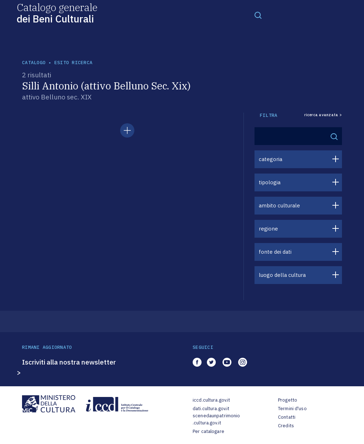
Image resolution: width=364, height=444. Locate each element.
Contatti (286, 417)
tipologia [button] (269, 182)
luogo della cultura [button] (282, 275)
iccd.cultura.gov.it (211, 400)
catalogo (34, 63)
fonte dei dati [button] (275, 251)
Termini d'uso (292, 409)
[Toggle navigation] (258, 15)
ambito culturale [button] (279, 205)
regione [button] (268, 228)
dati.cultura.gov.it (211, 409)
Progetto (287, 400)
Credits (286, 426)
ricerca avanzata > (323, 115)
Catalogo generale (57, 13)
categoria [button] (270, 159)
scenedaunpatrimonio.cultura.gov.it (216, 419)
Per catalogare (208, 431)
